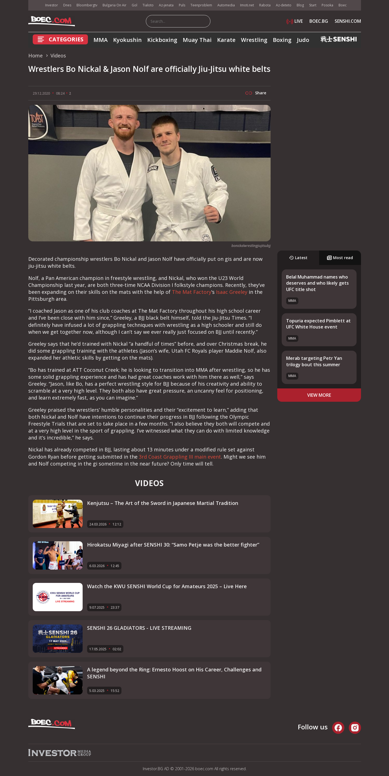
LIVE (294, 21)
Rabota (265, 5)
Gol (134, 5)
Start (312, 5)
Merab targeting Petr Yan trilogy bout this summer (314, 361)
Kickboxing (162, 40)
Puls (182, 5)
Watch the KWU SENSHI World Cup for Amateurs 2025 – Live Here (167, 586)
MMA (100, 40)
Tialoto (148, 5)
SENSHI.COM (348, 21)
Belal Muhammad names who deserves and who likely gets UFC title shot (317, 283)
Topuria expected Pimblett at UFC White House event (318, 324)
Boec (343, 5)
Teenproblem (201, 5)
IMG (35, 5)
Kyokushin (127, 40)
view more (319, 395)
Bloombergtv (87, 5)
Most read (340, 257)
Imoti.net (247, 5)
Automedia (226, 5)
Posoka (327, 5)
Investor (51, 5)
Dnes (67, 5)
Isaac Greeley (231, 292)
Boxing (282, 40)
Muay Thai (197, 40)
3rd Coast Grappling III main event (180, 456)
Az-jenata (166, 5)
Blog (300, 5)
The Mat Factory (191, 292)
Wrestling (254, 40)
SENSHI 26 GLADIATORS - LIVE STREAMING (139, 628)
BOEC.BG (318, 21)
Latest (298, 257)
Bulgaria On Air (114, 5)
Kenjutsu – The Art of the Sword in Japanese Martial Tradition (162, 503)
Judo (303, 40)
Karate (226, 40)
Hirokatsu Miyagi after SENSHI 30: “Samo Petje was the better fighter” (173, 544)
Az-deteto (283, 5)
